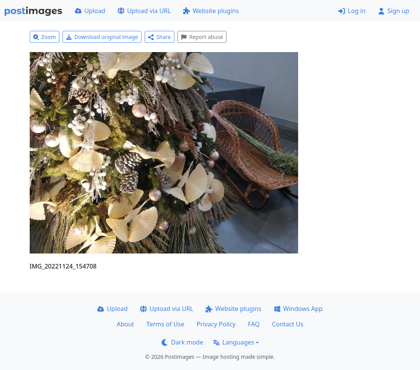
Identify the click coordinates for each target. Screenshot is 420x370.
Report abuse (202, 37)
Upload (90, 11)
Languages (233, 342)
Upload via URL (144, 11)
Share (159, 37)
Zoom (44, 37)
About (125, 324)
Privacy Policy (216, 324)
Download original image (102, 37)
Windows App (298, 308)
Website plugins (211, 11)
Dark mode (182, 342)
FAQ (254, 324)
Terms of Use (165, 324)
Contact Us (287, 324)
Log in (352, 11)
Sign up (393, 11)
